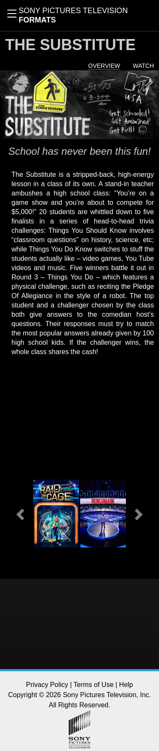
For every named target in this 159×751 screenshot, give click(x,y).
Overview (104, 65)
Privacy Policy (47, 684)
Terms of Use (94, 684)
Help (126, 684)
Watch (143, 65)
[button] (21, 513)
